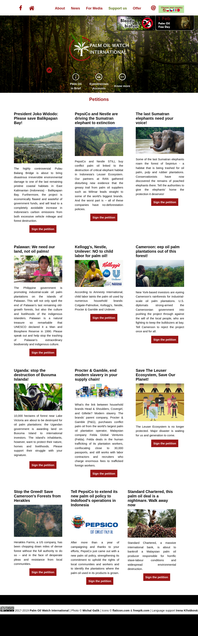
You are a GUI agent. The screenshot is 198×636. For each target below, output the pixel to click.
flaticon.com (121, 610)
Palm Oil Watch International (49, 610)
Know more (122, 86)
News (75, 8)
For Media (94, 8)
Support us (117, 8)
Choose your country (172, 9)
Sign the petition (43, 229)
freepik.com (141, 610)
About (60, 8)
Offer (139, 8)
